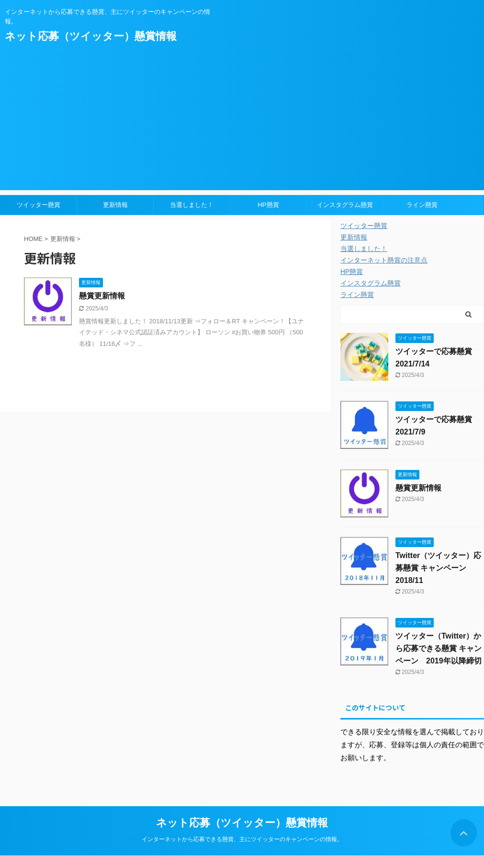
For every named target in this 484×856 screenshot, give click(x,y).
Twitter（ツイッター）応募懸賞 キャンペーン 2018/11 (438, 567)
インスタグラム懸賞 (345, 204)
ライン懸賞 (422, 204)
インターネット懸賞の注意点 (384, 260)
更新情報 (115, 204)
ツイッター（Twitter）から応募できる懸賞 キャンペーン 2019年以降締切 (438, 648)
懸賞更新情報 (102, 296)
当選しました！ (192, 204)
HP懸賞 (268, 204)
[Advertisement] (242, 123)
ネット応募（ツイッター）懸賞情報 (91, 36)
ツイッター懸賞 (38, 204)
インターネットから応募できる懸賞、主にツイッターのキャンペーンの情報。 (242, 839)
